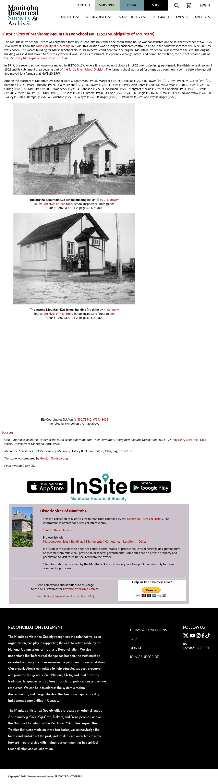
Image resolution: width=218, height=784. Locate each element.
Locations (129, 541)
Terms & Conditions (148, 630)
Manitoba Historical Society (145, 519)
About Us (68, 17)
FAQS (134, 638)
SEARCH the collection (57, 530)
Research (161, 17)
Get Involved (96, 17)
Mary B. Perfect (188, 440)
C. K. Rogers (111, 200)
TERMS (78, 776)
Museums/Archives (55, 541)
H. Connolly (111, 310)
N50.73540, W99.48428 (92, 419)
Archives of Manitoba (58, 204)
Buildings (77, 541)
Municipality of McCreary (130, 34)
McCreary (53, 54)
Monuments (94, 541)
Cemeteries (112, 541)
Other (142, 541)
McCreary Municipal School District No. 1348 (39, 58)
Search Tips (44, 596)
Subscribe (107, 5)
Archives (202, 17)
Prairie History (130, 17)
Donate (131, 5)
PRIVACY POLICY (64, 776)
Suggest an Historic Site (70, 596)
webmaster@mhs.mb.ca (82, 589)
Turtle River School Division (86, 69)
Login (205, 5)
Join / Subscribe (144, 656)
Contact (82, 5)
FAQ (91, 596)
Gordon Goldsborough (55, 458)
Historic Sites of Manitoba (25, 34)
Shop (156, 5)
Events (181, 17)
